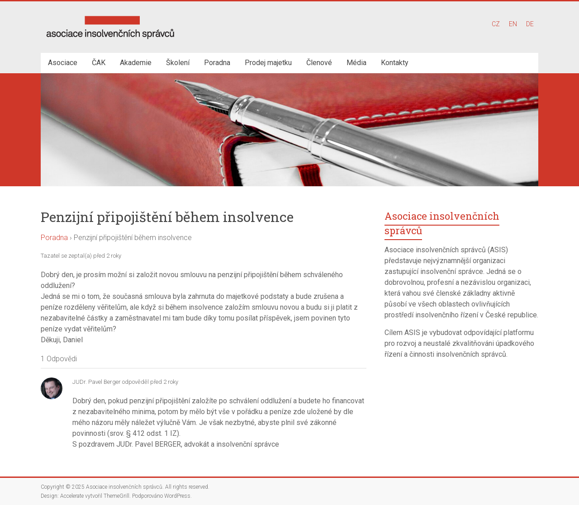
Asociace (62, 62)
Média (356, 62)
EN (513, 24)
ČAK (98, 62)
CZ (496, 24)
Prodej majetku (268, 62)
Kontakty (394, 62)
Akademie (136, 62)
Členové (319, 62)
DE (530, 24)
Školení (178, 62)
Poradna (217, 62)
